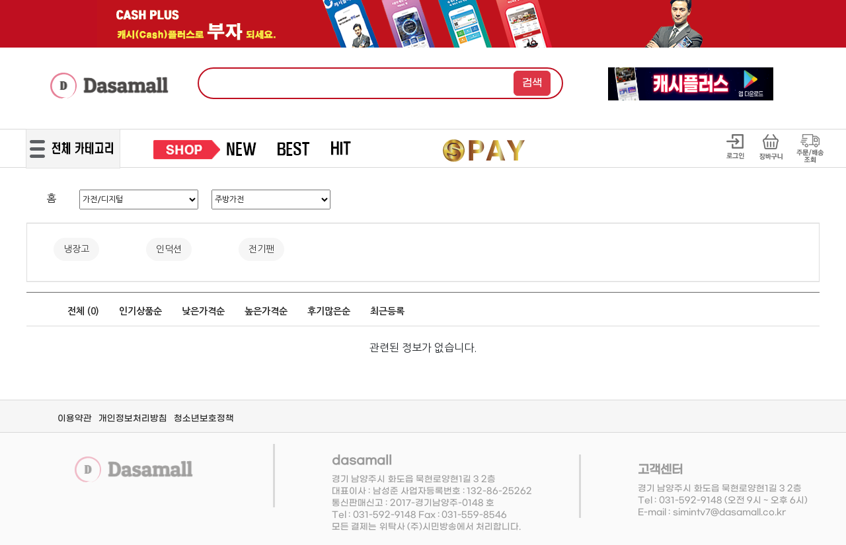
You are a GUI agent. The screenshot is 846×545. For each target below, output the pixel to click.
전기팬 (261, 249)
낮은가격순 (203, 311)
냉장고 (76, 249)
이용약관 (75, 418)
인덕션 (169, 249)
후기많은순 (328, 311)
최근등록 (387, 311)
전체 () (83, 311)
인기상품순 (140, 311)
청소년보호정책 (204, 418)
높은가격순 (266, 311)
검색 (532, 83)
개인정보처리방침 (132, 418)
